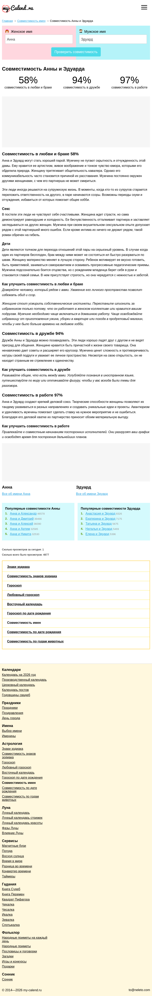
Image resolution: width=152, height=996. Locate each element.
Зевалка (8, 919)
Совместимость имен (24, 622)
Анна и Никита (20, 534)
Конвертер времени (16, 871)
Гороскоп (14, 585)
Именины (9, 736)
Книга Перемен (13, 894)
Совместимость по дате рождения (34, 632)
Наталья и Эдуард (99, 529)
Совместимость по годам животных (35, 641)
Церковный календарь (18, 685)
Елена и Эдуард (97, 534)
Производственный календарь (24, 679)
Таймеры (8, 876)
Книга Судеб (11, 889)
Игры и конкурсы (14, 961)
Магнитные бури (14, 845)
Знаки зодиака (18, 566)
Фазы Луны (10, 828)
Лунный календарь (16, 812)
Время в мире (12, 861)
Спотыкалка (11, 925)
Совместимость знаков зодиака (32, 576)
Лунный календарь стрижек (22, 817)
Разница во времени (17, 866)
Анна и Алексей (21, 523)
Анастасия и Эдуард (100, 513)
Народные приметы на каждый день (24, 939)
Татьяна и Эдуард (99, 523)
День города (11, 718)
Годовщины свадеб (16, 695)
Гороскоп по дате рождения (29, 613)
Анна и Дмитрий (22, 518)
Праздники (10, 707)
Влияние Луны (12, 833)
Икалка (7, 914)
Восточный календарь (24, 604)
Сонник (7, 979)
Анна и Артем (20, 529)
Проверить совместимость (75, 52)
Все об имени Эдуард (92, 494)
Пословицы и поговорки (19, 951)
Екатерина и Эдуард (100, 518)
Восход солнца (13, 856)
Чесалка (8, 909)
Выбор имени (12, 731)
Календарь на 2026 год (19, 674)
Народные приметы (16, 946)
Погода (7, 851)
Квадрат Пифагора (16, 899)
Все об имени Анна (16, 494)
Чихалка (8, 904)
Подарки (8, 966)
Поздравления (12, 713)
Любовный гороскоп (23, 595)
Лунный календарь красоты (22, 823)
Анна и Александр (23, 513)
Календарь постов (15, 690)
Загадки (7, 956)
